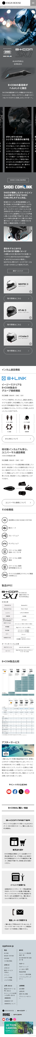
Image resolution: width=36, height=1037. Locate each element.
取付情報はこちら (14, 298)
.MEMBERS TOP (8, 1001)
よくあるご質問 (24, 969)
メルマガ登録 (8, 980)
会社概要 (21, 988)
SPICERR (6, 958)
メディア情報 (8, 977)
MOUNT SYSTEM (9, 956)
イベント (7, 975)
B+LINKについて (11, 439)
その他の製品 (8, 961)
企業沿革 (21, 991)
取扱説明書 (22, 972)
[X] (11, 1019)
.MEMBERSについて (10, 1003)
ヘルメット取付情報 (25, 974)
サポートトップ (24, 966)
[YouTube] (3, 1019)
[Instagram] (14, 1019)
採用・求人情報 (23, 994)
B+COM (6, 953)
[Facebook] (7, 1019)
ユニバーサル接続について (15, 503)
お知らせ (7, 968)
